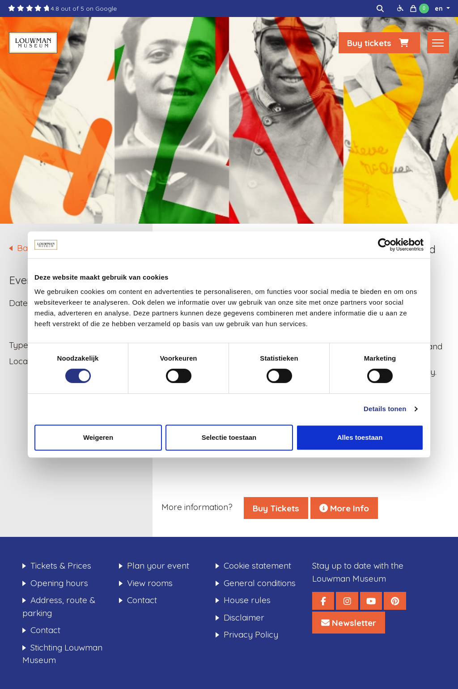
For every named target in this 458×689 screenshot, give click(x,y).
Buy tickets (379, 43)
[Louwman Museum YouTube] (371, 601)
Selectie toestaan (229, 437)
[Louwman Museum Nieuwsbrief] (348, 623)
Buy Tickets (276, 508)
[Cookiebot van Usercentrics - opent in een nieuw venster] (384, 244)
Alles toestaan (360, 437)
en (440, 8)
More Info (344, 508)
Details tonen (385, 409)
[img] (380, 8)
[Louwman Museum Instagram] (347, 601)
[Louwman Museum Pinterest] (395, 601)
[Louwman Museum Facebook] (323, 601)
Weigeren (98, 437)
